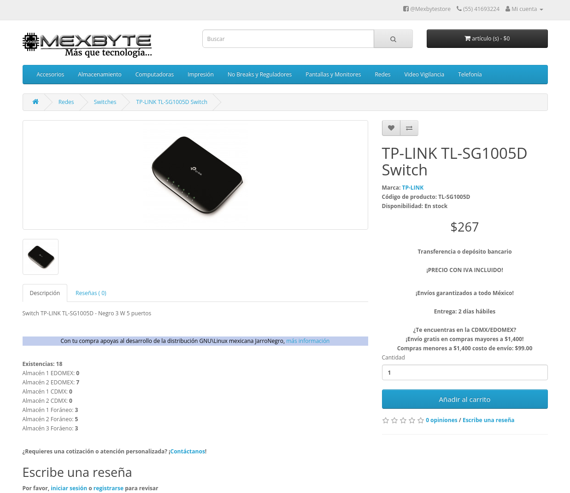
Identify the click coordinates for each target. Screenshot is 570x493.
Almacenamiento (100, 74)
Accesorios (51, 74)
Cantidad (393, 357)
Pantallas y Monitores (333, 74)
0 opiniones (442, 420)
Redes (382, 74)
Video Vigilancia (424, 74)
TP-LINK (412, 187)
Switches (105, 102)
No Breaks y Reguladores (260, 74)
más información (307, 341)
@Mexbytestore (427, 9)
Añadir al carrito (465, 399)
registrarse (109, 488)
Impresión (201, 74)
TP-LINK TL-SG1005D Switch (171, 102)
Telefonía (470, 74)
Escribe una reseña (489, 420)
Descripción (45, 293)
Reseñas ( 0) (91, 293)
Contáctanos (187, 451)
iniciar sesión (69, 488)
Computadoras (154, 74)
